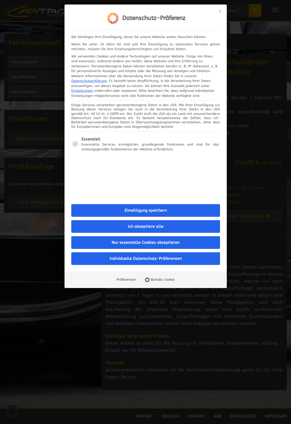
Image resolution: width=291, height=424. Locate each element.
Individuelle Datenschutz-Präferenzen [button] (146, 258)
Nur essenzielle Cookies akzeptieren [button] (145, 242)
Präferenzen (126, 280)
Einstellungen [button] (82, 91)
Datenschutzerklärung (89, 81)
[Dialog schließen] (220, 11)
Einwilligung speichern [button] (146, 210)
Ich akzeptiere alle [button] (145, 226)
